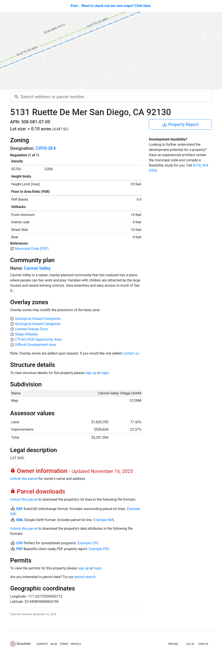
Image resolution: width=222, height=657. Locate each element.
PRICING (173, 644)
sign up (90, 373)
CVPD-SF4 (46, 148)
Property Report (180, 124)
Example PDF (99, 549)
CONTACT (42, 644)
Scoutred (23, 644)
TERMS (64, 644)
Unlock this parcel (24, 479)
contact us (130, 353)
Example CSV (88, 543)
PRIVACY (76, 644)
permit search (85, 577)
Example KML (104, 520)
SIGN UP (203, 644)
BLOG (54, 644)
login (105, 373)
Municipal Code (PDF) (32, 249)
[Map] (111, 51)
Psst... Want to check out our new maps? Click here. (111, 6)
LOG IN (190, 644)
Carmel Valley (37, 268)
